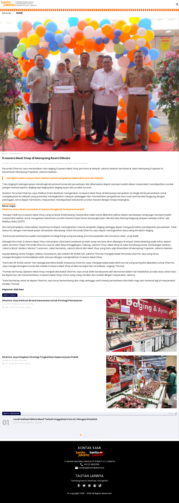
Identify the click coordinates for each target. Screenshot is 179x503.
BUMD (19, 13)
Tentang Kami (78, 480)
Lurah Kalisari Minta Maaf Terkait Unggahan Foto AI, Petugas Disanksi (55, 419)
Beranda (6, 13)
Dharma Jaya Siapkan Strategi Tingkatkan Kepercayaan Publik (40, 357)
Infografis (103, 480)
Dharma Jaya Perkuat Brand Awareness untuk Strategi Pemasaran (42, 300)
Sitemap (91, 480)
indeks (171, 413)
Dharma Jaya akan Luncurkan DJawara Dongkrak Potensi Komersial (43, 209)
